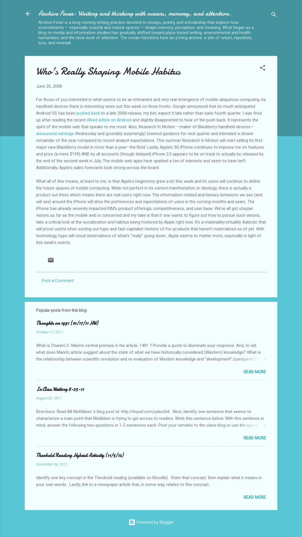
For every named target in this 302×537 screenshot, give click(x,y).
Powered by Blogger (151, 522)
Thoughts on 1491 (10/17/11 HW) (67, 323)
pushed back (88, 113)
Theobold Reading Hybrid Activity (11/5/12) (79, 455)
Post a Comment (58, 280)
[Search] (273, 15)
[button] (262, 68)
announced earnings (55, 133)
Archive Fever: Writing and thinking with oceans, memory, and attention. (134, 13)
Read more (255, 371)
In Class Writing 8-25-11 (60, 389)
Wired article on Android (109, 120)
